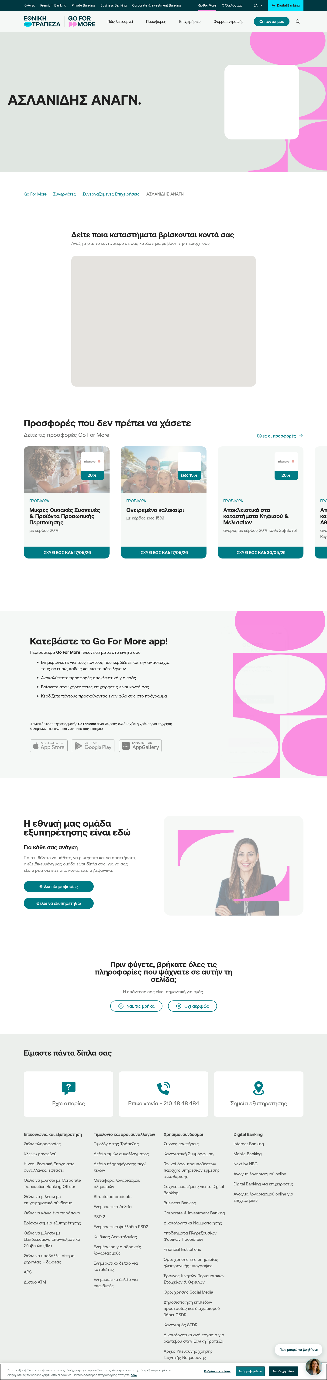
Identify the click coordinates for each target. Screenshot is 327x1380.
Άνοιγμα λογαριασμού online (260, 1173)
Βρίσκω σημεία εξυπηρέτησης (52, 1222)
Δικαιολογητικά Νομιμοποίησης (193, 1222)
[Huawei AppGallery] (142, 742)
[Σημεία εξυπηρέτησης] (258, 1094)
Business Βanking (180, 1202)
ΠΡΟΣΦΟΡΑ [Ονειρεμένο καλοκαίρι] (136, 501)
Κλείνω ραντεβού (40, 1153)
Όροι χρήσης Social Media (188, 1292)
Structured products (112, 1196)
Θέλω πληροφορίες (42, 1143)
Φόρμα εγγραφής (229, 21)
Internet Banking (249, 1143)
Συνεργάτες (64, 194)
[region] (163, 1371)
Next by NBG (246, 1163)
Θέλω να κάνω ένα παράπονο (52, 1212)
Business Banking (113, 5)
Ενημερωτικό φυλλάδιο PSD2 (121, 1226)
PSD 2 (99, 1216)
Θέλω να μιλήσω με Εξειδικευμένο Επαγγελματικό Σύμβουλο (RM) (52, 1239)
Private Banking (83, 5)
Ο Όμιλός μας (232, 5)
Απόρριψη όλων (250, 1371)
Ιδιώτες (29, 5)
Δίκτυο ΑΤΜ (35, 1282)
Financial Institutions (182, 1249)
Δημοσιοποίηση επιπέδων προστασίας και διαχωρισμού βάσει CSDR (192, 1308)
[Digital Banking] (285, 5)
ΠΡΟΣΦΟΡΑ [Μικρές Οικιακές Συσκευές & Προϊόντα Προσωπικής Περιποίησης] (39, 501)
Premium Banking (53, 5)
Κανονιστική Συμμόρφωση (188, 1153)
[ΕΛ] (258, 5)
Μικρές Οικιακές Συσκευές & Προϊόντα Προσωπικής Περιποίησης (64, 516)
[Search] (298, 21)
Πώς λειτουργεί (120, 21)
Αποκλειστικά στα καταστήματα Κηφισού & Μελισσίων (256, 516)
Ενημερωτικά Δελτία (113, 1206)
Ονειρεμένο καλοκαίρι (155, 510)
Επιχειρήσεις (190, 21)
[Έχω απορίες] (68, 1094)
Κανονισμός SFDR (180, 1324)
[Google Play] (95, 742)
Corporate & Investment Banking (156, 5)
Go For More (207, 5)
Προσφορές (156, 21)
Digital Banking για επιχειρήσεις (263, 1183)
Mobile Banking (248, 1153)
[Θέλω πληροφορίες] (59, 886)
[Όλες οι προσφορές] (280, 436)
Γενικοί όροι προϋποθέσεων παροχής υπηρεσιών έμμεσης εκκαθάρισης (192, 1170)
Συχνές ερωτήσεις (181, 1143)
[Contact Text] (163, 1094)
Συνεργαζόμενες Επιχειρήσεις (111, 194)
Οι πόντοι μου (271, 21)
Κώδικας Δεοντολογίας (115, 1236)
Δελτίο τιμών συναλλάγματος (121, 1153)
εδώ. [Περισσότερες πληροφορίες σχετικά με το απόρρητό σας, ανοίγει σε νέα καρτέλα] (134, 1374)
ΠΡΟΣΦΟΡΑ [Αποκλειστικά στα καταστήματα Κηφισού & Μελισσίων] (233, 501)
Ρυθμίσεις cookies (217, 1371)
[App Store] (51, 742)
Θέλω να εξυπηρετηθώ (58, 903)
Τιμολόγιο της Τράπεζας (116, 1143)
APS (28, 1272)
